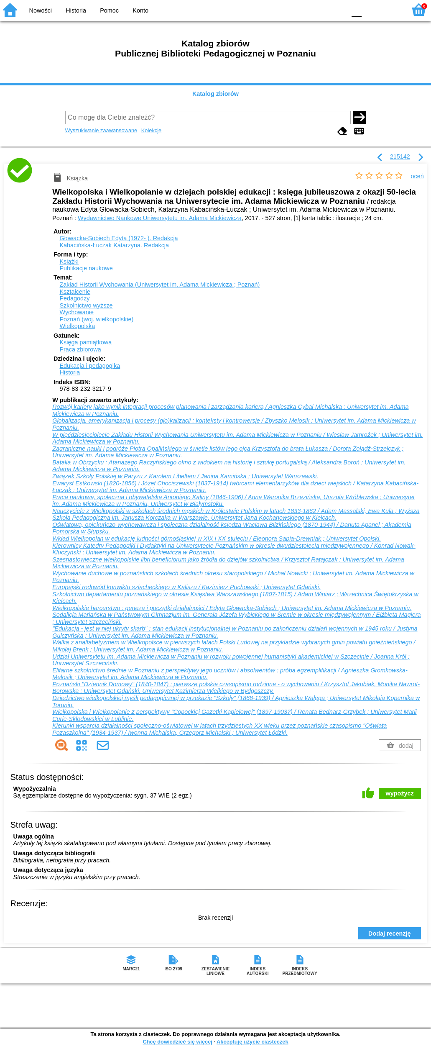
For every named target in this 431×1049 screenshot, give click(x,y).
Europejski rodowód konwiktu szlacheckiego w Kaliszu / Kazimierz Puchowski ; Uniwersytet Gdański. (186, 587)
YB (320, 9)
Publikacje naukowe (85, 268)
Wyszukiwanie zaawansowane (101, 130)
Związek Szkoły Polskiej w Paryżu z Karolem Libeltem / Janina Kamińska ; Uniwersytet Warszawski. (185, 476)
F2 (390, 9)
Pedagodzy (74, 298)
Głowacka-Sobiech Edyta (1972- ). (118, 238)
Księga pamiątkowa (85, 342)
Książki (69, 261)
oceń (417, 176)
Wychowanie (76, 312)
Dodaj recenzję (389, 933)
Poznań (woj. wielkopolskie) (96, 319)
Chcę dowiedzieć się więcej (177, 1042)
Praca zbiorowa (80, 349)
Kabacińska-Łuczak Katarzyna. (114, 245)
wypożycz (400, 793)
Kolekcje (151, 130)
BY (337, 9)
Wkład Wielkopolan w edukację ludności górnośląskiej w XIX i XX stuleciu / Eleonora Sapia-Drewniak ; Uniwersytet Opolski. (216, 538)
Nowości (40, 10)
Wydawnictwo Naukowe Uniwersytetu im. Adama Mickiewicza (160, 218)
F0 (356, 9)
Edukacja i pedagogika (89, 365)
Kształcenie (74, 291)
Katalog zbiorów (215, 93)
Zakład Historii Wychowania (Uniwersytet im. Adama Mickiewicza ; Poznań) (159, 284)
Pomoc (109, 10)
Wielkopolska (77, 326)
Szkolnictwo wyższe (85, 305)
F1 (371, 9)
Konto (140, 10)
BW (303, 9)
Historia (76, 10)
